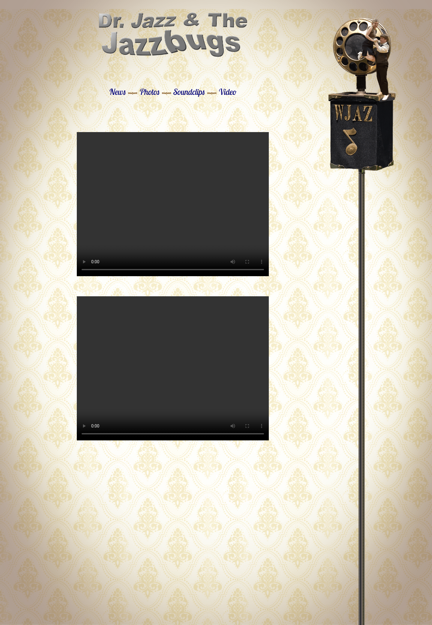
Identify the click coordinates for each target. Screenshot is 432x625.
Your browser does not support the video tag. (173, 204)
